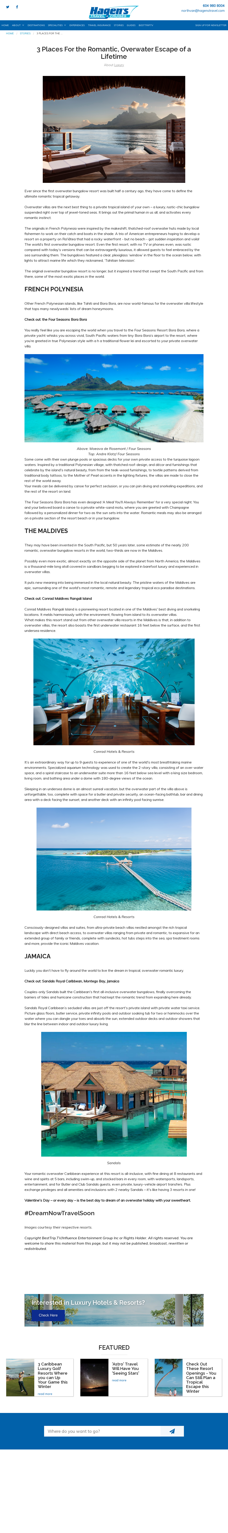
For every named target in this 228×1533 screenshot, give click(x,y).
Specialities (55, 25)
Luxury (119, 65)
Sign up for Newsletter (210, 25)
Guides (131, 25)
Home (5, 25)
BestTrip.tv (146, 25)
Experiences (77, 25)
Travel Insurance (99, 25)
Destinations (36, 25)
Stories (119, 25)
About (16, 25)
